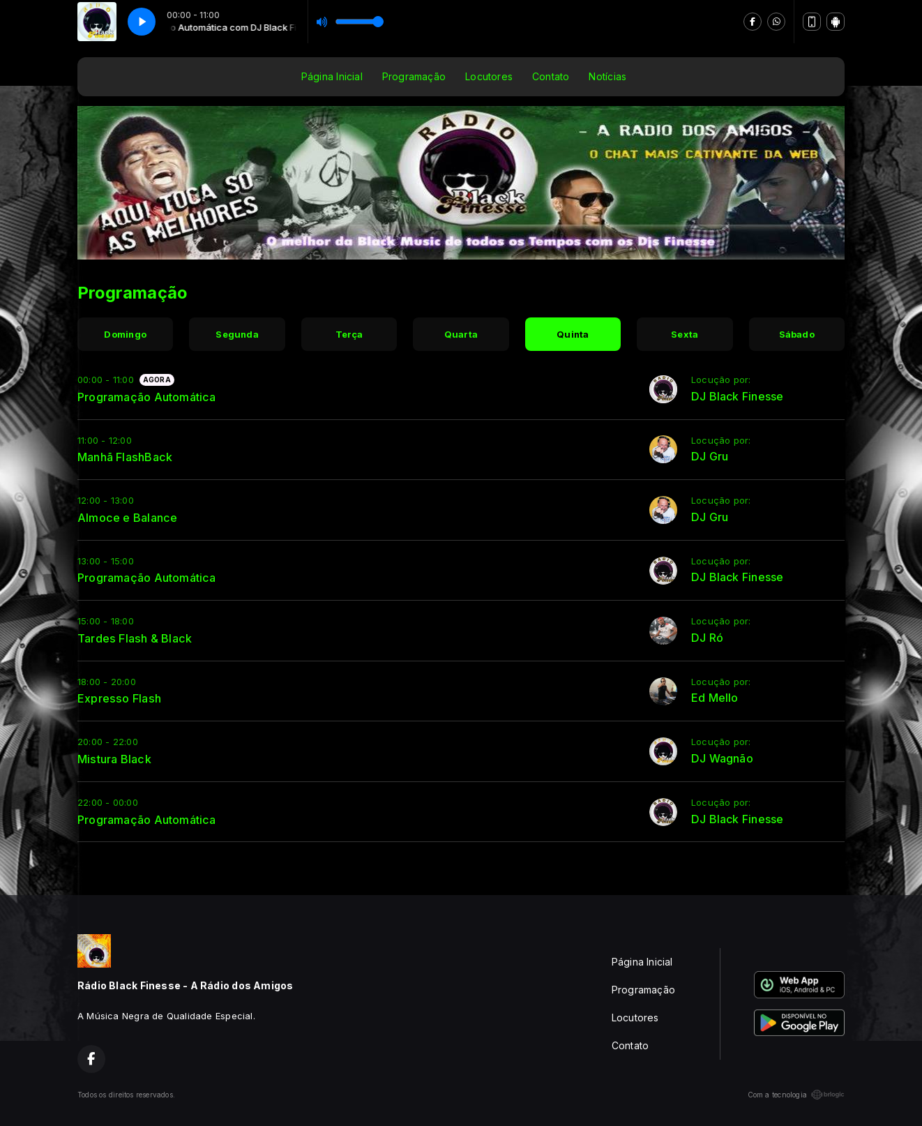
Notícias (607, 76)
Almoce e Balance (127, 518)
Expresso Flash (119, 698)
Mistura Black (114, 759)
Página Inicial (332, 76)
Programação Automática (146, 397)
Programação (414, 76)
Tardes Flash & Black (134, 638)
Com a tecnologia (796, 1094)
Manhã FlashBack (124, 457)
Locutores (489, 76)
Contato (550, 76)
